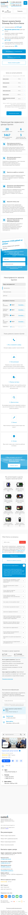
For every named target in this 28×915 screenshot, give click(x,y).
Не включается (5, 305)
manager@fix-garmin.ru (7, 870)
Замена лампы (6, 78)
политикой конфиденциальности (16, 267)
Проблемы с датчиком (5, 310)
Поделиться (2, 896)
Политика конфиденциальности (14, 908)
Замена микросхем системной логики (9, 99)
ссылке (7, 828)
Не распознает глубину (5, 321)
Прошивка (5, 86)
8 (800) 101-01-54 (5, 863)
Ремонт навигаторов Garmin (8, 841)
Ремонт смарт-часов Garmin (8, 835)
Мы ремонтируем (6, 11)
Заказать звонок (14, 465)
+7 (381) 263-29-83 (16, 2)
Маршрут (6, 761)
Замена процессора (6, 90)
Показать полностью (7, 679)
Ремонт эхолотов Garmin (7, 845)
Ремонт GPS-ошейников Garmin (9, 838)
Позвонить (20, 11)
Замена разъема (6, 82)
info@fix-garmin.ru (6, 866)
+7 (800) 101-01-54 (16, 5)
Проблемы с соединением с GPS (6, 315)
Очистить (22, 542)
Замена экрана (6, 94)
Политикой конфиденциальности (17, 705)
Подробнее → (21, 305)
